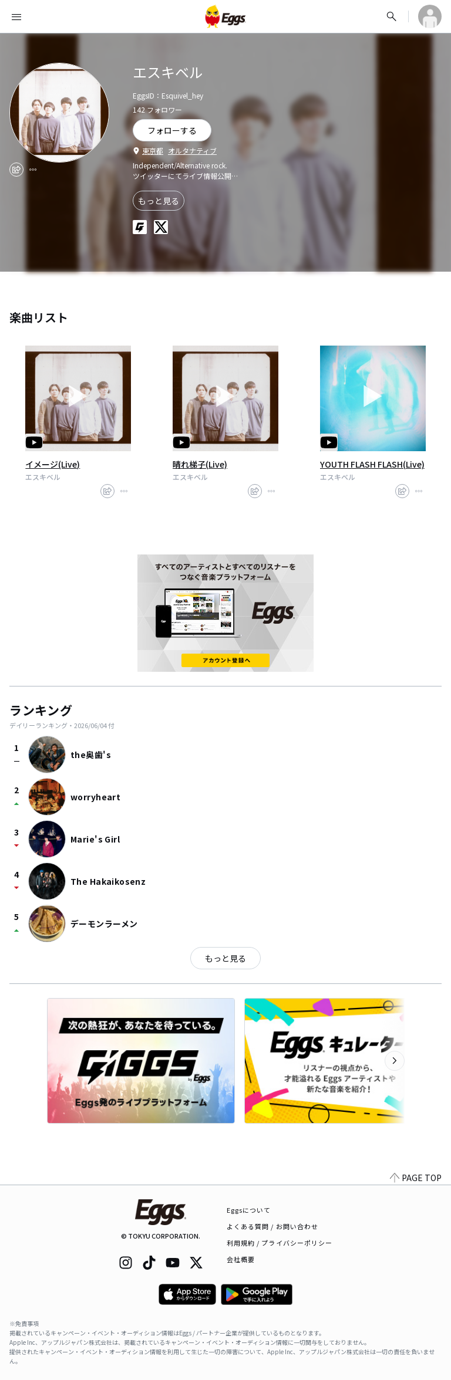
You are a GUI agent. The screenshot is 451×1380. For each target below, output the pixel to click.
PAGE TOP (416, 1177)
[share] (16, 170)
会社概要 (241, 1259)
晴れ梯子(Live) (200, 464)
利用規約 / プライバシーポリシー (280, 1242)
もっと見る (158, 201)
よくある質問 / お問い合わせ (273, 1226)
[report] (33, 170)
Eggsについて (249, 1210)
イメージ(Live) (52, 464)
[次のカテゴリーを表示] (395, 1061)
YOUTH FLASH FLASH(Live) (372, 464)
